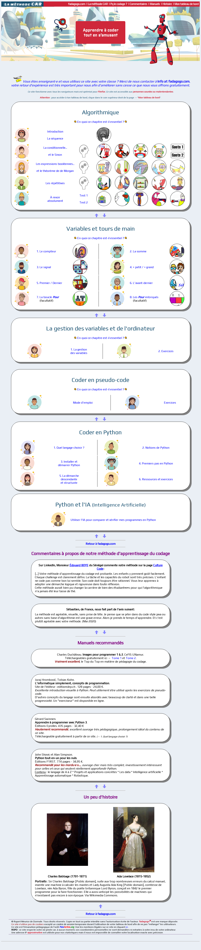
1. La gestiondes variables (78, 351)
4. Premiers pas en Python (156, 463)
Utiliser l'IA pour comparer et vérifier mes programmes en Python (113, 520)
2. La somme (138, 251)
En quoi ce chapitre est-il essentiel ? (100, 122)
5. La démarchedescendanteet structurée (69, 479)
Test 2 (83, 202)
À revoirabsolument (55, 199)
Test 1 (83, 195)
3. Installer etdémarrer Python (69, 463)
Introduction (55, 131)
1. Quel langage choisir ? (69, 447)
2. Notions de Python (155, 447)
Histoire (167, 4)
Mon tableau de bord (187, 4)
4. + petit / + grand (142, 267)
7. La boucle (48, 297)
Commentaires (139, 4)
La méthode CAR (98, 4)
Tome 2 (131, 658)
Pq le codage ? (119, 4)
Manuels (155, 4)
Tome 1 (117, 658)
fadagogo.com (76, 4)
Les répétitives (55, 183)
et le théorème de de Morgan (55, 171)
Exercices (170, 402)
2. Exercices (165, 351)
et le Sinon (55, 154)
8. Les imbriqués (144, 297)
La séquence (55, 138)
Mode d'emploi (83, 402)
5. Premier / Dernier (49, 283)
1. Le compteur (46, 251)
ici (127, 927)
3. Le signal (44, 267)
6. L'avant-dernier (141, 283)
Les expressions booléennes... (55, 164)
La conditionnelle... (55, 147)
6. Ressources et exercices (156, 479)
